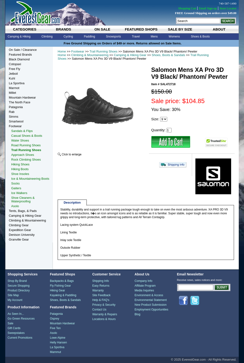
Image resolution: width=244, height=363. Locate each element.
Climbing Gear (19, 225)
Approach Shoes (22, 155)
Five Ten (55, 328)
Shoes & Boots (200, 36)
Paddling (89, 36)
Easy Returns (100, 285)
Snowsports (113, 36)
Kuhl (12, 78)
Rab (12, 112)
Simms (13, 116)
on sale (102, 29)
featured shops (141, 29)
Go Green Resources (21, 318)
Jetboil (13, 73)
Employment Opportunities (151, 309)
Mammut (55, 352)
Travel (136, 36)
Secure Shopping (19, 285)
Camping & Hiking (19, 36)
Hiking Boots (20, 169)
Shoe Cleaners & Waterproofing (23, 199)
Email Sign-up (208, 8)
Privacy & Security (103, 304)
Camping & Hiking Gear (130, 55)
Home (62, 51)
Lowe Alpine (57, 337)
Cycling (68, 36)
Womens (174, 36)
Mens (154, 36)
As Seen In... (16, 314)
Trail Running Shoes (103, 51)
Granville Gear (19, 239)
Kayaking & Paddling (63, 295)
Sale (10, 323)
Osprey (54, 318)
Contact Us (99, 309)
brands (63, 29)
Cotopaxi (15, 64)
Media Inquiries (144, 290)
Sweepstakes (16, 333)
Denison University (22, 235)
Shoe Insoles (20, 174)
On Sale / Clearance (23, 50)
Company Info (143, 281)
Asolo (15, 206)
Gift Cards (14, 328)
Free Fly (14, 69)
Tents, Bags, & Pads (23, 211)
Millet (12, 93)
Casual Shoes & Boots (26, 135)
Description (72, 202)
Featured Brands (20, 54)
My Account (15, 300)
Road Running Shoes (26, 145)
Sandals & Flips (22, 131)
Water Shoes (20, 140)
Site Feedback (101, 295)
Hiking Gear (57, 290)
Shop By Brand (17, 281)
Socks (15, 183)
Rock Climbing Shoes (26, 159)
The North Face (19, 102)
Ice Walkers (19, 193)
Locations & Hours (104, 319)
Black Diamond (19, 59)
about (219, 29)
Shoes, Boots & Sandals (168, 55)
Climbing (47, 36)
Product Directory (19, 290)
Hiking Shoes (20, 164)
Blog (137, 314)
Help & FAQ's (100, 300)
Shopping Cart (187, 8)
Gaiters (16, 188)
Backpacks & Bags (62, 281)
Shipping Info (100, 281)
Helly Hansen (58, 342)
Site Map (13, 295)
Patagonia (16, 107)
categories (24, 29)
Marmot (14, 88)
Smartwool (16, 121)
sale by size (180, 29)
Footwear (77, 51)
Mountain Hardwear (22, 97)
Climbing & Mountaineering (89, 55)
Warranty (98, 290)
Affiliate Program (145, 285)
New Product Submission (151, 304)
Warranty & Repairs (104, 314)
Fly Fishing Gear (60, 285)
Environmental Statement (151, 300)
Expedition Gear (20, 230)
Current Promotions (20, 337)
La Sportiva (17, 83)
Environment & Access (149, 295)
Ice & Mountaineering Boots (30, 178)
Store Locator (227, 8)
